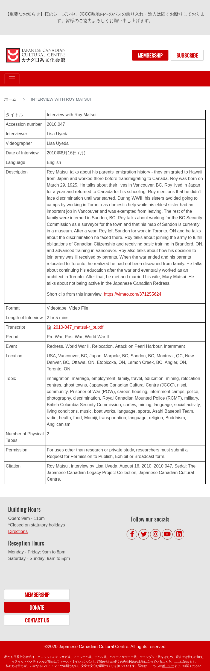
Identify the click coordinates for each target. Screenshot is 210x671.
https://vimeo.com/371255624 (132, 294)
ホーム (10, 99)
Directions (18, 531)
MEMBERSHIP (150, 55)
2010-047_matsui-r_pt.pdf (78, 327)
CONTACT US (37, 620)
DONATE (37, 607)
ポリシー (168, 665)
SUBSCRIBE (187, 55)
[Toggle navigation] (12, 78)
